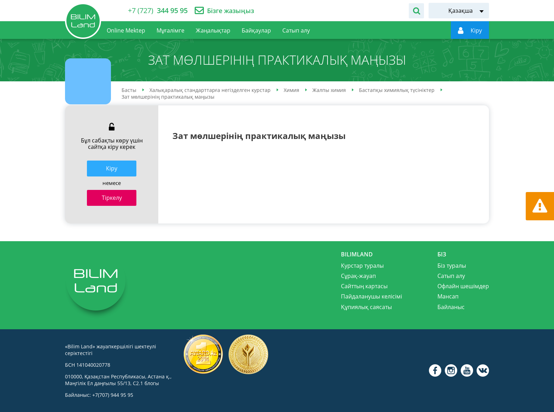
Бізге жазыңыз (230, 10)
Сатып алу (451, 276)
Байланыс (451, 307)
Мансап (448, 296)
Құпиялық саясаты (366, 307)
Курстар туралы (362, 265)
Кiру (111, 168)
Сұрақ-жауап (358, 276)
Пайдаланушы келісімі (371, 296)
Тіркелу (112, 198)
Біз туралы (451, 265)
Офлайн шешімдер (463, 286)
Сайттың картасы (364, 286)
